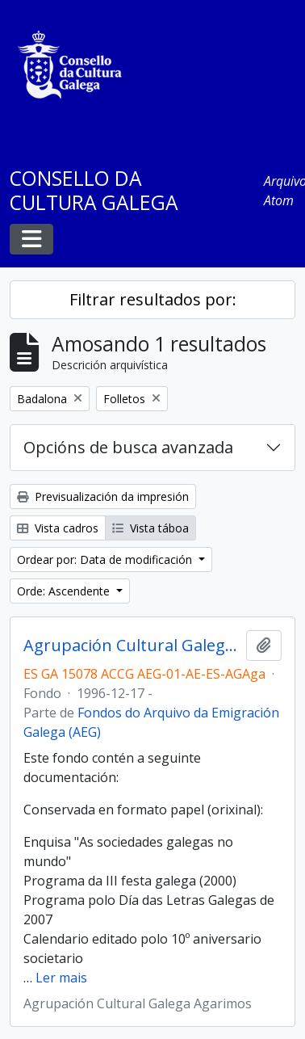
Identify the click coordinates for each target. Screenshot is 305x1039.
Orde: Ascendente (65, 591)
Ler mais (61, 977)
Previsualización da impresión (103, 496)
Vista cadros (57, 528)
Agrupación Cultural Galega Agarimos (131, 645)
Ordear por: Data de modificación (106, 559)
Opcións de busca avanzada (128, 447)
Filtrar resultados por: (152, 299)
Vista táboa (150, 528)
